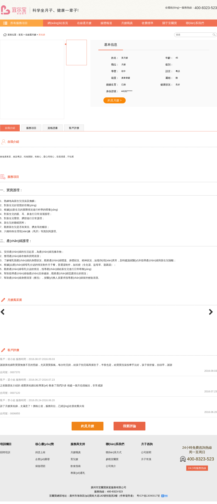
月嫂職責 (127, 23)
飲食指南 (76, 466)
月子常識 (10, 30)
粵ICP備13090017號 (148, 495)
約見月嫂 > (115, 100)
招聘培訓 (5, 452)
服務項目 (31, 127)
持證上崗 (40, 452)
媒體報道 (106, 23)
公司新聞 (146, 452)
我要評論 (129, 426)
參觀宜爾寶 (112, 459)
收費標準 (147, 23)
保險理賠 (40, 466)
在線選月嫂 (84, 23)
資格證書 (53, 127)
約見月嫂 (87, 426)
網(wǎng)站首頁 (58, 23)
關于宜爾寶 (169, 23)
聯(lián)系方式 (114, 452)
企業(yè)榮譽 (42, 459)
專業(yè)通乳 (78, 472)
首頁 (20, 34)
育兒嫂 (74, 459)
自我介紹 (10, 127)
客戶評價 (74, 127)
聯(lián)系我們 (195, 23)
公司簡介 (111, 466)
